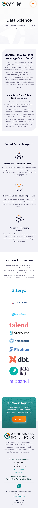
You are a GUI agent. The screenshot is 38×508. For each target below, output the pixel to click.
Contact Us (19, 419)
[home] (11, 4)
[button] (33, 4)
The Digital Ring (19, 496)
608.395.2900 (19, 469)
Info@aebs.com (19, 472)
